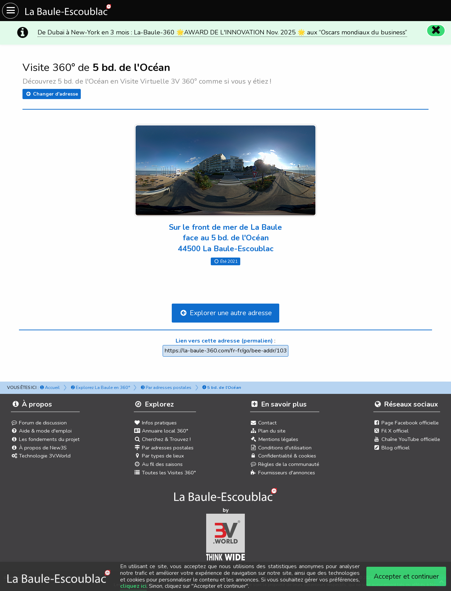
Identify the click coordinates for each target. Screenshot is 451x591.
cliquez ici (133, 586)
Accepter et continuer (406, 576)
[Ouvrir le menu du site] (10, 11)
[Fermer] (435, 30)
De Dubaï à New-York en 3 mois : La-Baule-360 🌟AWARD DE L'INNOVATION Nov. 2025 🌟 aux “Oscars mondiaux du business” (222, 32)
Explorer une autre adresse (225, 313)
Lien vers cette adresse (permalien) (224, 341)
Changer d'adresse (51, 94)
